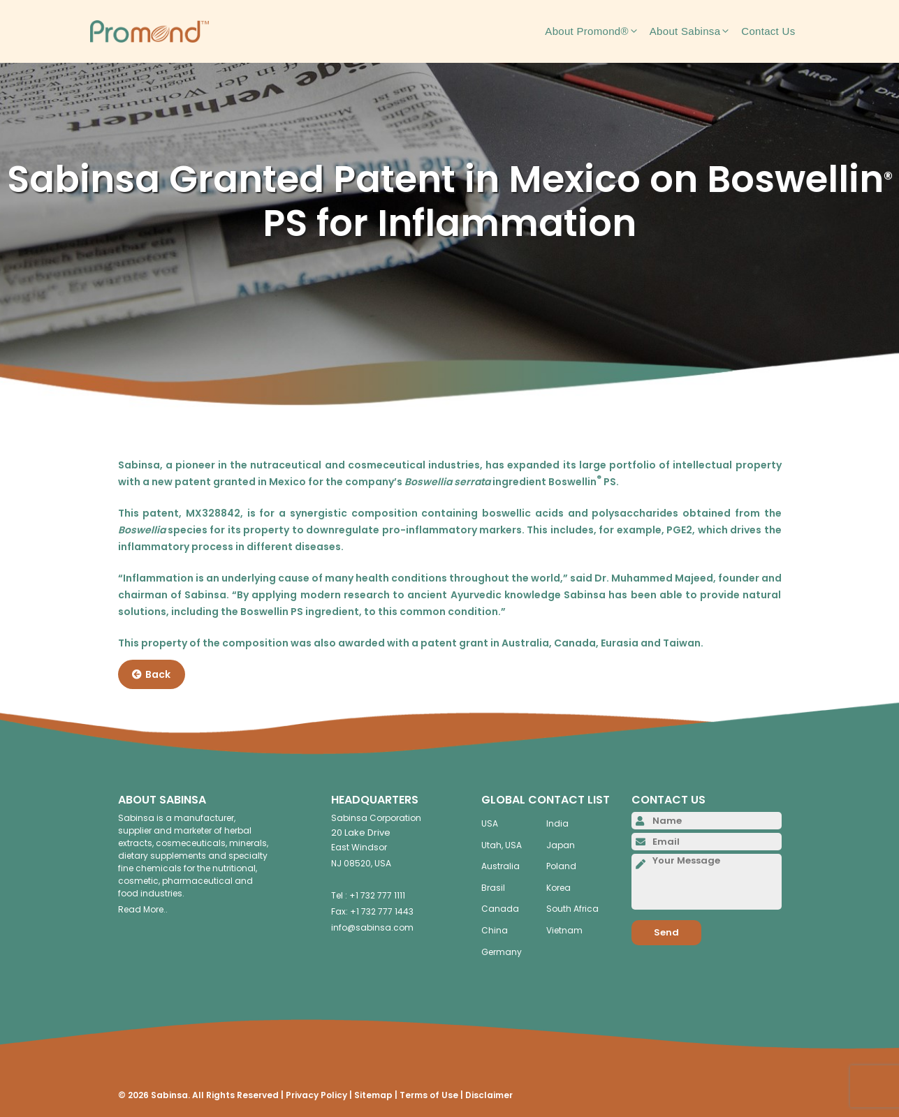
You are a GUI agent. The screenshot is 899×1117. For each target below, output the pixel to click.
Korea (558, 888)
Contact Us (768, 31)
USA (489, 823)
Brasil (493, 888)
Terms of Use (429, 1095)
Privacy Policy (316, 1095)
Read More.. (143, 909)
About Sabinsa (695, 31)
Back (151, 674)
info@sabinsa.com (372, 927)
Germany (501, 952)
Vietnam (564, 930)
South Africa (572, 909)
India (557, 823)
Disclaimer (489, 1095)
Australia (500, 866)
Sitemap (373, 1095)
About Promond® (597, 31)
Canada (500, 909)
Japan (560, 845)
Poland (561, 866)
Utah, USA (501, 845)
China (494, 930)
